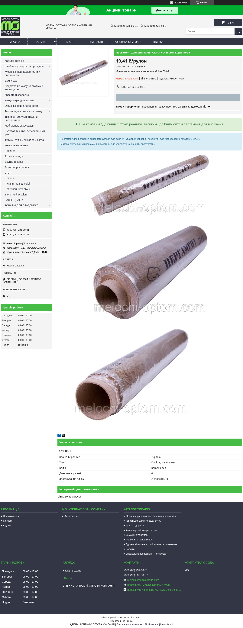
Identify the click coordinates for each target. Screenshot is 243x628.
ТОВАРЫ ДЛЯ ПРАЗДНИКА (21, 205)
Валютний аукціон (16, 194)
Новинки (10, 150)
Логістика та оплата (127, 41)
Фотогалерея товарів (17, 167)
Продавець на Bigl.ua (121, 621)
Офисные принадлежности (21, 105)
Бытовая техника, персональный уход (25, 133)
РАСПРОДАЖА (14, 199)
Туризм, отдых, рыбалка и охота (24, 139)
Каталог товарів (14, 60)
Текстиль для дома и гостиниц (23, 111)
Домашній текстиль (137, 534)
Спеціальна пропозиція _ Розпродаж (146, 553)
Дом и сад (11, 80)
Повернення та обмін (18, 189)
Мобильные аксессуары (19, 125)
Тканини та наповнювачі (139, 539)
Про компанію (11, 516)
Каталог (40, 41)
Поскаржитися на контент (129, 624)
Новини (9, 178)
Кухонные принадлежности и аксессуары (22, 73)
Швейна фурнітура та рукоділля (24, 66)
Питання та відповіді (17, 183)
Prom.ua (139, 617)
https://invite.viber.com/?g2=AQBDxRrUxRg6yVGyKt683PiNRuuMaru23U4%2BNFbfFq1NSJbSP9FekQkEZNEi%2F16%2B (154, 589)
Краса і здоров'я (135, 525)
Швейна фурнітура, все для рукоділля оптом (151, 516)
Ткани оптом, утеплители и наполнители (21, 118)
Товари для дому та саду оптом (143, 520)
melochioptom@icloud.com (21, 243)
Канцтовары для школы (19, 100)
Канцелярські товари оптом (141, 530)
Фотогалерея (71, 516)
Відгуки (158, 41)
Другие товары (14, 161)
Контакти (96, 41)
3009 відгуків (181, 2)
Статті (8, 172)
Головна (14, 41)
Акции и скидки (14, 156)
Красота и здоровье (17, 94)
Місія (69, 41)
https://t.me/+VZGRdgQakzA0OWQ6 (27, 247)
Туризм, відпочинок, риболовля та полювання (151, 544)
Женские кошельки (16, 145)
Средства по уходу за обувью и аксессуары (24, 88)
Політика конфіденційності (159, 624)
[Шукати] (238, 31)
